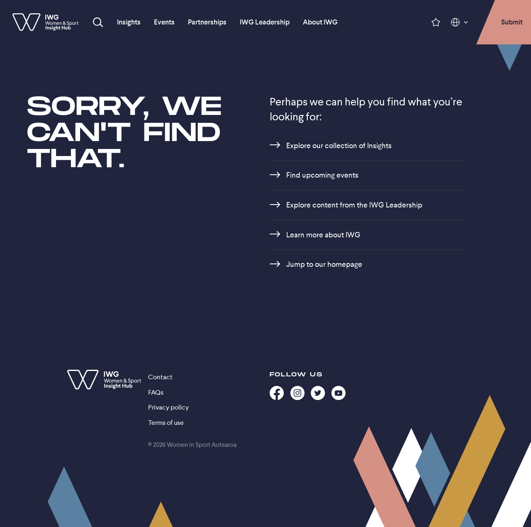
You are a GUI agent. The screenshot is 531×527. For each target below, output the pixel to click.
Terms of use (166, 423)
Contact (160, 377)
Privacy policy (168, 407)
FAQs (155, 392)
